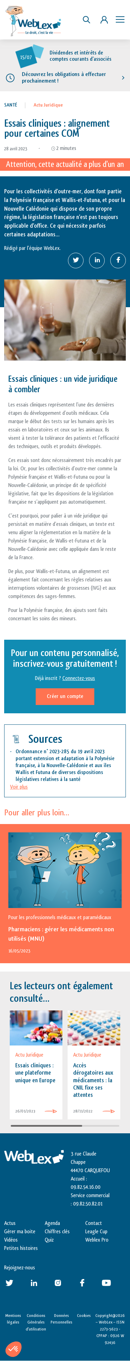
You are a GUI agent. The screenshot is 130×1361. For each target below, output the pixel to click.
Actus (10, 1223)
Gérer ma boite (19, 1231)
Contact (93, 1223)
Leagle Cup (96, 1231)
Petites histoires (21, 1248)
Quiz (49, 1240)
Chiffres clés (57, 1231)
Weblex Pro (97, 1240)
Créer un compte (65, 696)
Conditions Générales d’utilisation (36, 1322)
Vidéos (11, 1240)
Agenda (52, 1223)
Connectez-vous (78, 678)
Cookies (84, 1315)
